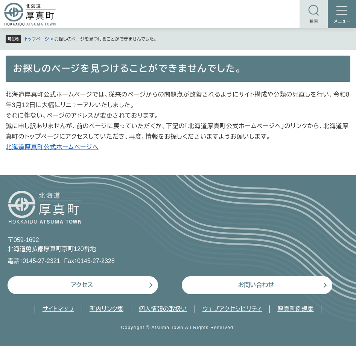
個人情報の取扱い (163, 309)
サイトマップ (58, 309)
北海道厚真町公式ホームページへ (52, 147)
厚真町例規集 (295, 309)
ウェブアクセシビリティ (232, 309)
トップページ (36, 39)
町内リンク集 (106, 309)
